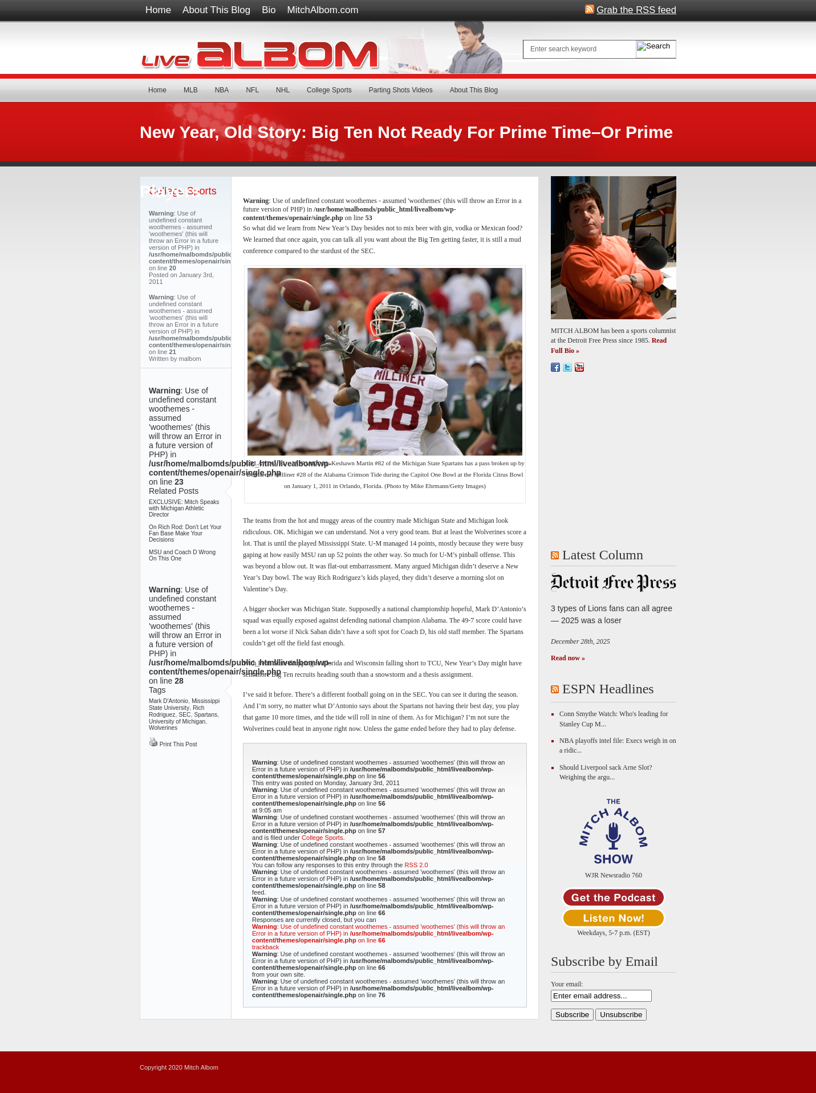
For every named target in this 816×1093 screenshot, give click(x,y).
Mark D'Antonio (168, 701)
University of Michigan (177, 721)
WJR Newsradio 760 (613, 875)
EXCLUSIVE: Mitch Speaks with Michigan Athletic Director (184, 508)
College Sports (329, 90)
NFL (252, 90)
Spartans (205, 715)
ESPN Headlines (608, 688)
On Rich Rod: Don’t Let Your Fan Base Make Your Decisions (185, 533)
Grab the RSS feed (636, 9)
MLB (191, 90)
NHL (283, 90)
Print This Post (173, 744)
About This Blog (216, 10)
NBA (222, 90)
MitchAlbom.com (323, 10)
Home (158, 10)
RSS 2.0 (416, 865)
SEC (184, 715)
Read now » (568, 658)
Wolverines (163, 728)
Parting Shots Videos (401, 90)
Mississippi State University (184, 704)
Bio (268, 10)
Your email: (567, 984)
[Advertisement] (622, 460)
